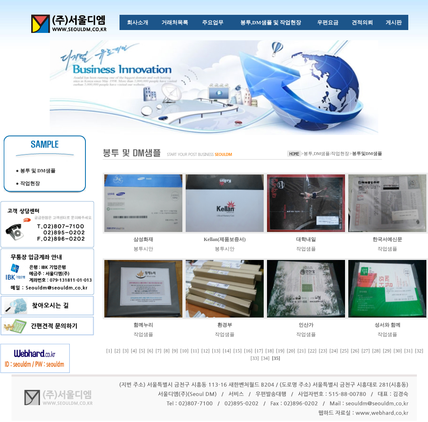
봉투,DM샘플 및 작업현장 (270, 22)
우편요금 (327, 22)
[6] (150, 351)
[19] (280, 351)
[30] (397, 351)
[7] (158, 351)
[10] (184, 351)
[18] (269, 351)
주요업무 (212, 22)
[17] (259, 351)
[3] (126, 351)
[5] (142, 351)
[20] (291, 351)
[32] (419, 351)
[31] (408, 351)
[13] (216, 351)
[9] (175, 351)
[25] (344, 351)
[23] (323, 351)
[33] (255, 358)
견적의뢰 (362, 22)
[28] (376, 351)
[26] (355, 351)
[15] (237, 351)
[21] (301, 351)
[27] (365, 351)
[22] (312, 351)
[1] (109, 351)
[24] (333, 351)
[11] (195, 351)
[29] (387, 351)
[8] (167, 351)
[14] (227, 351)
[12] (205, 351)
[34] (265, 358)
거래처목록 (174, 22)
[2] (117, 351)
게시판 (394, 22)
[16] (248, 351)
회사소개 (137, 22)
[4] (134, 351)
